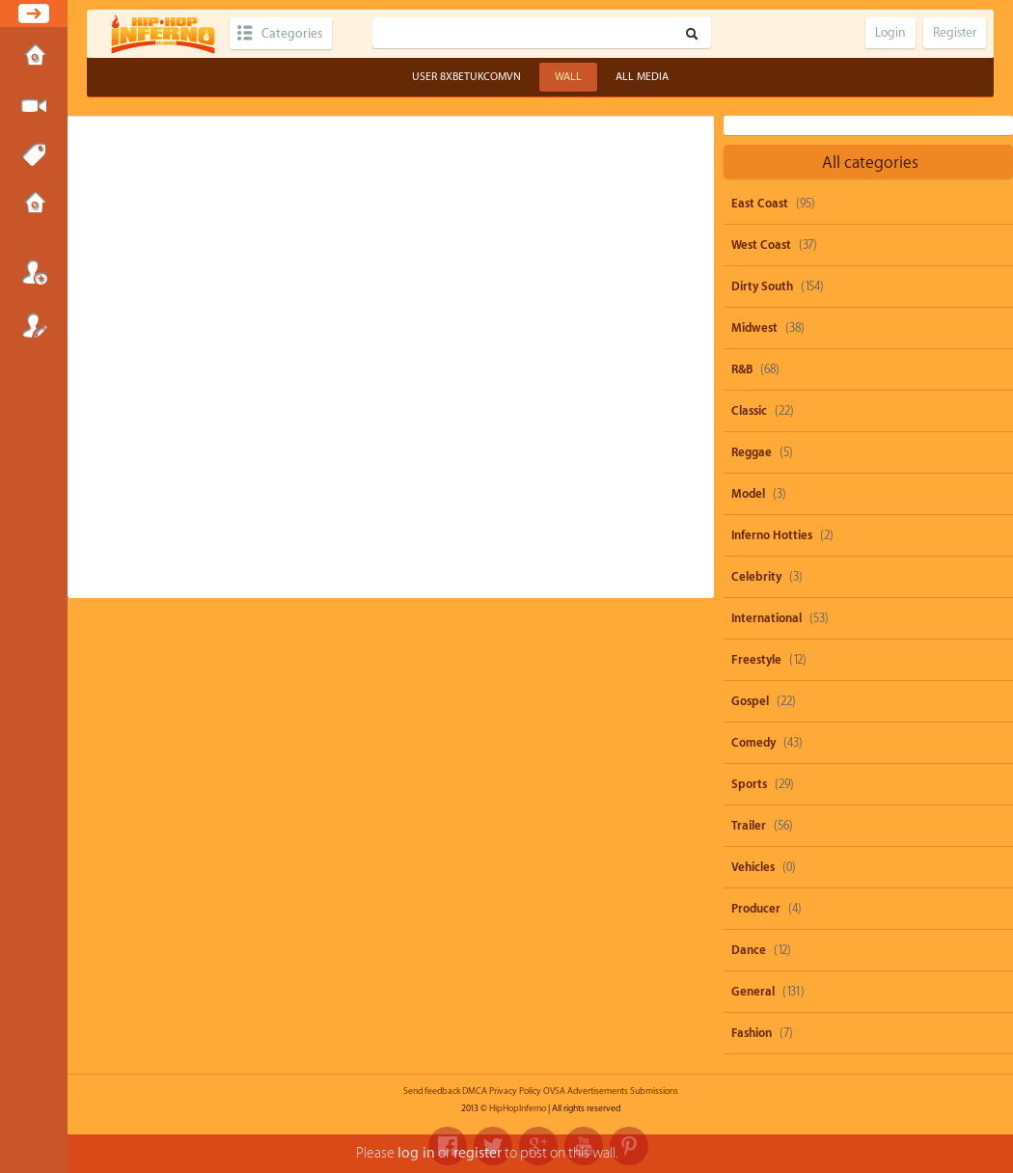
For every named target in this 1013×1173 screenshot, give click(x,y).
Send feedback (431, 1091)
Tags (34, 155)
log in (416, 1153)
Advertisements (597, 1091)
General (753, 991)
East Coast (759, 203)
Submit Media (34, 106)
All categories (870, 162)
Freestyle (756, 660)
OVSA (554, 1091)
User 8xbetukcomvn (466, 76)
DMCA (474, 1091)
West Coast (761, 245)
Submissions (34, 204)
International (766, 618)
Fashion (751, 1033)
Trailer (748, 825)
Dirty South (762, 286)
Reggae (751, 452)
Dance (748, 950)
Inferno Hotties (771, 535)
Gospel (750, 701)
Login (34, 272)
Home (34, 57)
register (477, 1153)
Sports (749, 784)
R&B (742, 369)
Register (34, 325)
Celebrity (756, 577)
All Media (642, 76)
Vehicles (753, 867)
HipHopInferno (517, 1108)
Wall (568, 76)
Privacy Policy (515, 1091)
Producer (755, 908)
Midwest (754, 328)
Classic (749, 411)
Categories (291, 33)
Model (748, 494)
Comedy (753, 743)
